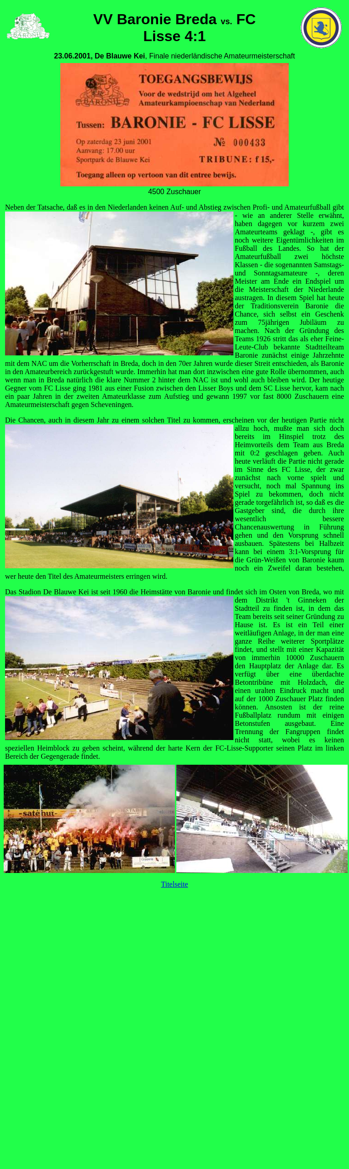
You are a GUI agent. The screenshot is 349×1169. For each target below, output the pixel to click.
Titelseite (174, 884)
